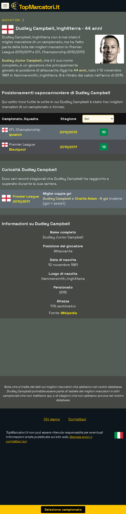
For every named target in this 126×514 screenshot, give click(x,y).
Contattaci (77, 422)
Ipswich (15, 134)
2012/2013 (68, 132)
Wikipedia (69, 313)
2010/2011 (68, 147)
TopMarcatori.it (39, 7)
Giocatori (11, 20)
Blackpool (17, 149)
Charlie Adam (86, 198)
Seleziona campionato (63, 509)
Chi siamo (52, 422)
